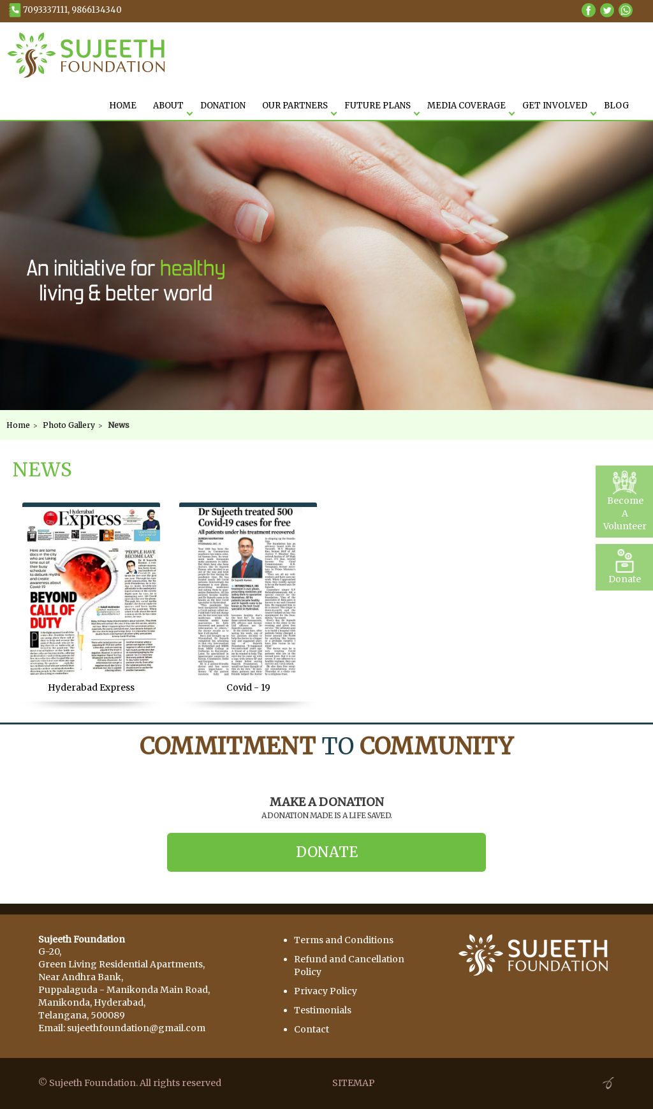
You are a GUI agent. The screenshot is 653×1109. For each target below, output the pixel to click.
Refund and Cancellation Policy (349, 965)
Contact (311, 1029)
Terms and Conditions (343, 940)
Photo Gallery (69, 425)
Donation (223, 105)
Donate (327, 852)
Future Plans (377, 105)
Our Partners (295, 105)
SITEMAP (353, 1083)
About (168, 105)
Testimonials (322, 1010)
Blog (616, 105)
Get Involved (554, 105)
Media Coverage (466, 105)
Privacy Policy (325, 991)
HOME (122, 105)
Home (18, 425)
